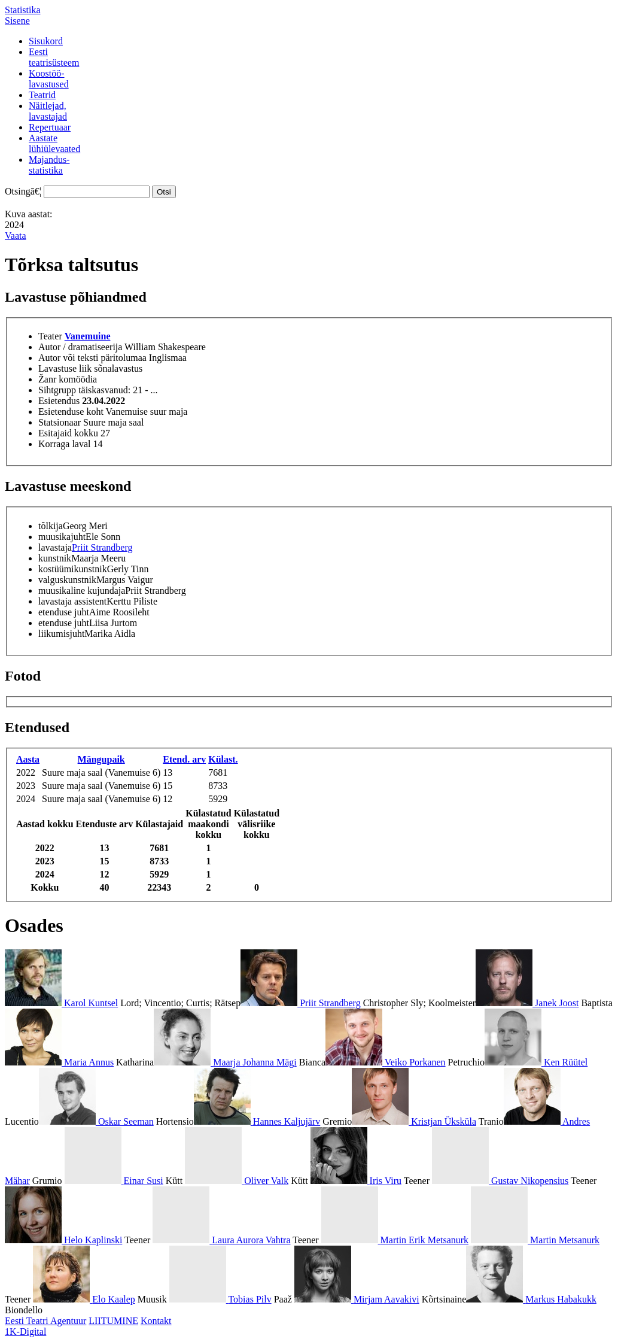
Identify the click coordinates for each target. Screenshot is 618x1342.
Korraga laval (64, 444)
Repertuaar (50, 127)
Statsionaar (59, 422)
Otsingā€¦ (23, 191)
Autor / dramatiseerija (80, 347)
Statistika (23, 10)
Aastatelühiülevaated (54, 143)
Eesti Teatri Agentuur (45, 1321)
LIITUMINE (113, 1321)
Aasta (27, 759)
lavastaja (55, 547)
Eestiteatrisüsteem (54, 57)
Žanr (47, 379)
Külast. (223, 759)
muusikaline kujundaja (81, 590)
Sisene (17, 21)
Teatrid (42, 95)
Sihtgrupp (57, 390)
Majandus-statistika (49, 164)
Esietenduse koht (70, 411)
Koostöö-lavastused (49, 78)
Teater (50, 336)
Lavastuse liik (65, 368)
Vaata (15, 235)
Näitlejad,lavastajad (48, 111)
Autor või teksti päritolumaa (92, 358)
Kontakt (156, 1321)
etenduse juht (63, 612)
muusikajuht (62, 537)
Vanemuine (88, 336)
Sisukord (46, 41)
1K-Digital (25, 1331)
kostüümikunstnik (72, 569)
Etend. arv (184, 759)
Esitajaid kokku (68, 433)
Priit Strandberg (102, 547)
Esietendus (59, 401)
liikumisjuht (61, 634)
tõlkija (50, 526)
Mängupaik (101, 759)
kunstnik (54, 558)
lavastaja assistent (72, 601)
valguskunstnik (67, 580)
